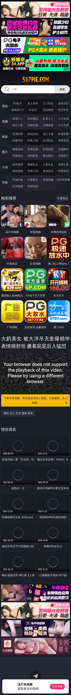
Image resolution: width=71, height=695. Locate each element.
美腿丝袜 (17, 155)
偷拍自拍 (32, 134)
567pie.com (35, 79)
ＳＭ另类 (63, 125)
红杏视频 (17, 186)
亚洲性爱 (17, 134)
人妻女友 (48, 164)
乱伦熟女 (48, 140)
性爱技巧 (63, 171)
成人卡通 (48, 134)
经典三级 (32, 140)
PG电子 (17, 103)
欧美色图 (48, 149)
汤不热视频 (63, 179)
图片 (5, 152)
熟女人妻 (17, 125)
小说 (5, 167)
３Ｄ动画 (63, 118)
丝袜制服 (32, 125)
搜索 (62, 89)
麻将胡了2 (18, 110)
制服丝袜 (17, 140)
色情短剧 (32, 186)
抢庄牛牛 (63, 110)
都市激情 (17, 164)
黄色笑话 (48, 171)
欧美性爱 (63, 134)
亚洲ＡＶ (17, 118)
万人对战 (48, 103)
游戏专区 (63, 103)
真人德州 (32, 103)
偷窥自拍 (17, 149)
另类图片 (63, 155)
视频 (5, 121)
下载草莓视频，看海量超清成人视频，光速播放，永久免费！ (36, 400)
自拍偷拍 (32, 118)
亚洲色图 (32, 149)
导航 (5, 182)
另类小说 (32, 171)
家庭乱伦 (32, 164)
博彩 (5, 106)
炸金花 (33, 110)
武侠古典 (63, 164)
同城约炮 (17, 179)
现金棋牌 (48, 110)
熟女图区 (48, 155)
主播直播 (48, 125)
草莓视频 (48, 179)
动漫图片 (63, 149)
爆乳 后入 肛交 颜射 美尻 (18, 413)
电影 (5, 136)
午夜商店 (32, 179)
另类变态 (63, 140)
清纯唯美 (32, 155)
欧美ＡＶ (48, 118)
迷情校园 (17, 171)
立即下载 (57, 686)
